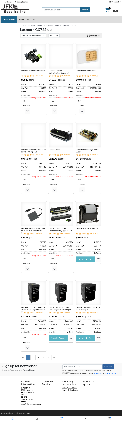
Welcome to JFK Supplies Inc (16, 2)
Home (21, 20)
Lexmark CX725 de (69, 25)
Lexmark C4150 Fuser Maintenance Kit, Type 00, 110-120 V (61, 231)
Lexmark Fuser (54, 150)
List (97, 35)
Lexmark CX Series (52, 25)
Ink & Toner (31, 25)
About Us (31, 20)
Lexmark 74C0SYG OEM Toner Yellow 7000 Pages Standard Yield (33, 310)
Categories (9, 19)
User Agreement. (111, 373)
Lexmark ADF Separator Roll (87, 228)
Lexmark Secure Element (86, 71)
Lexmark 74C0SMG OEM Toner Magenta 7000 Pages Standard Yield (60, 310)
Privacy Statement (69, 388)
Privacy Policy (97, 373)
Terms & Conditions (70, 390)
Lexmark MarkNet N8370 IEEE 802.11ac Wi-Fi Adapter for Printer (33, 231)
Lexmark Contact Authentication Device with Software (59, 73)
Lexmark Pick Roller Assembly (33, 71)
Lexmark (40, 25)
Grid (90, 35)
